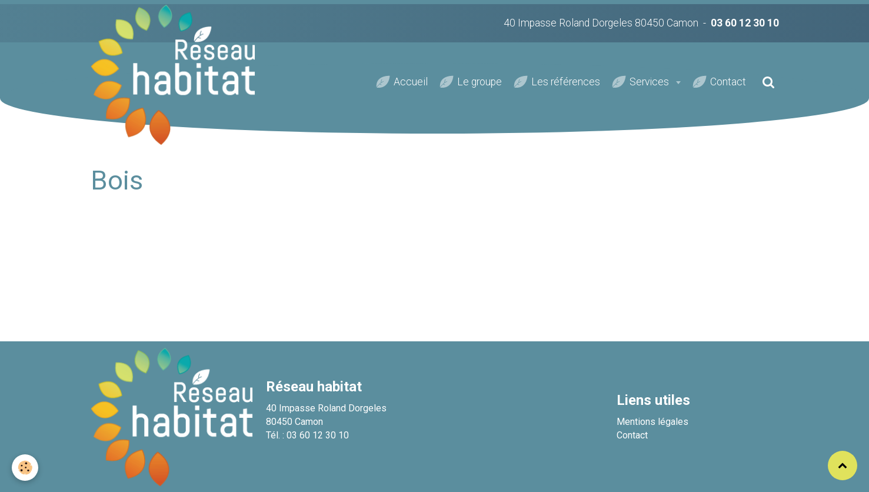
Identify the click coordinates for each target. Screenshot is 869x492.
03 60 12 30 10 (745, 23)
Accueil (411, 82)
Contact (728, 82)
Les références (565, 82)
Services (650, 82)
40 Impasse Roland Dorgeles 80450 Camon (601, 23)
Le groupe (479, 82)
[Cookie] (25, 467)
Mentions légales (652, 421)
